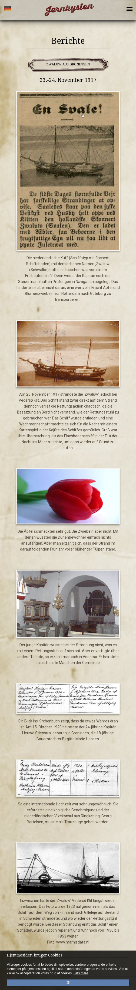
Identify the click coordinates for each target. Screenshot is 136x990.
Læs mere (81, 973)
